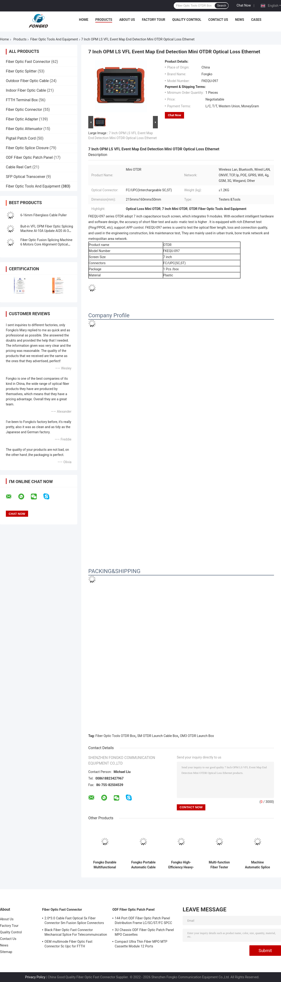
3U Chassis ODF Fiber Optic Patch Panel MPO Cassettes (144, 932)
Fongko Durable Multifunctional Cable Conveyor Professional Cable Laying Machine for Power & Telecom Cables (105, 864)
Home (83, 20)
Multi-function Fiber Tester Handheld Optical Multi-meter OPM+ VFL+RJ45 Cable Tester (219, 864)
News (239, 20)
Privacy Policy (35, 977)
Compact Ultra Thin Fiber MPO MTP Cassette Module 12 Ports (141, 944)
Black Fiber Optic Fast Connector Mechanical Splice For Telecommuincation (75, 932)
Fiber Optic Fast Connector (28, 61)
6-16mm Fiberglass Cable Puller (43, 215)
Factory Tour (153, 20)
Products (103, 20)
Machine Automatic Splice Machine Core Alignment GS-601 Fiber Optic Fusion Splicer (257, 864)
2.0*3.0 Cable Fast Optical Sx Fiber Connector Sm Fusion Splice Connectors (74, 920)
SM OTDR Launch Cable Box (157, 736)
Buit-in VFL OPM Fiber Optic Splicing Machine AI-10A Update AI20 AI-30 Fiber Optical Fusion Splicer (46, 230)
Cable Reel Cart (18, 167)
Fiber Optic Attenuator (24, 128)
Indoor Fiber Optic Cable (26, 90)
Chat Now (244, 5)
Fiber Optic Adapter (22, 119)
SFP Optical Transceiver (25, 176)
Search (221, 5)
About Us (127, 20)
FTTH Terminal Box (22, 100)
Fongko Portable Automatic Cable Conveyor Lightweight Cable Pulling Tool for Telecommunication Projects (143, 864)
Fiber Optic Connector (24, 109)
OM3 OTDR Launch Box (197, 736)
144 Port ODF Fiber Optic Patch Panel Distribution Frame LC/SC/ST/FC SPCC (143, 920)
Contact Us (218, 20)
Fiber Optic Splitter (21, 71)
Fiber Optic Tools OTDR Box (116, 736)
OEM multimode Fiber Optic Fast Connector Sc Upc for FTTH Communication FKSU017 (68, 945)
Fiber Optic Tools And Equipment (54, 39)
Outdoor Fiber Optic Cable (27, 81)
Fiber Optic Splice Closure (27, 148)
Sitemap (6, 952)
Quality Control (186, 20)
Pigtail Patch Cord (21, 138)
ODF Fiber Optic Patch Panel (29, 157)
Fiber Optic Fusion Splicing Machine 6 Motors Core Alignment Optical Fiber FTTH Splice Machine (46, 244)
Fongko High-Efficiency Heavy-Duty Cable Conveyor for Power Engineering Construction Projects (181, 864)
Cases (256, 20)
